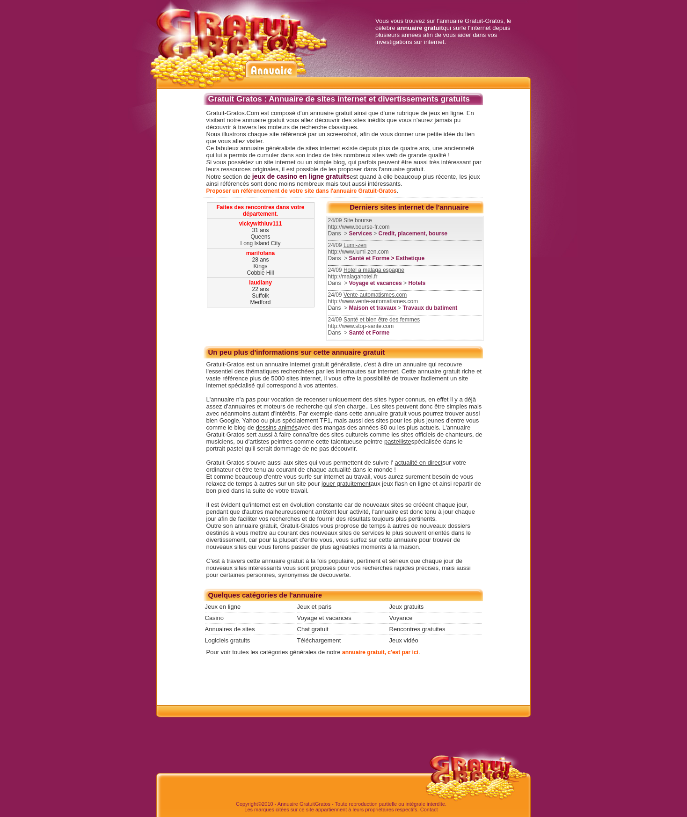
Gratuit (307, 804)
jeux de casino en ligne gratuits (301, 176)
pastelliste (397, 441)
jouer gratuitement (346, 483)
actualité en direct (419, 462)
